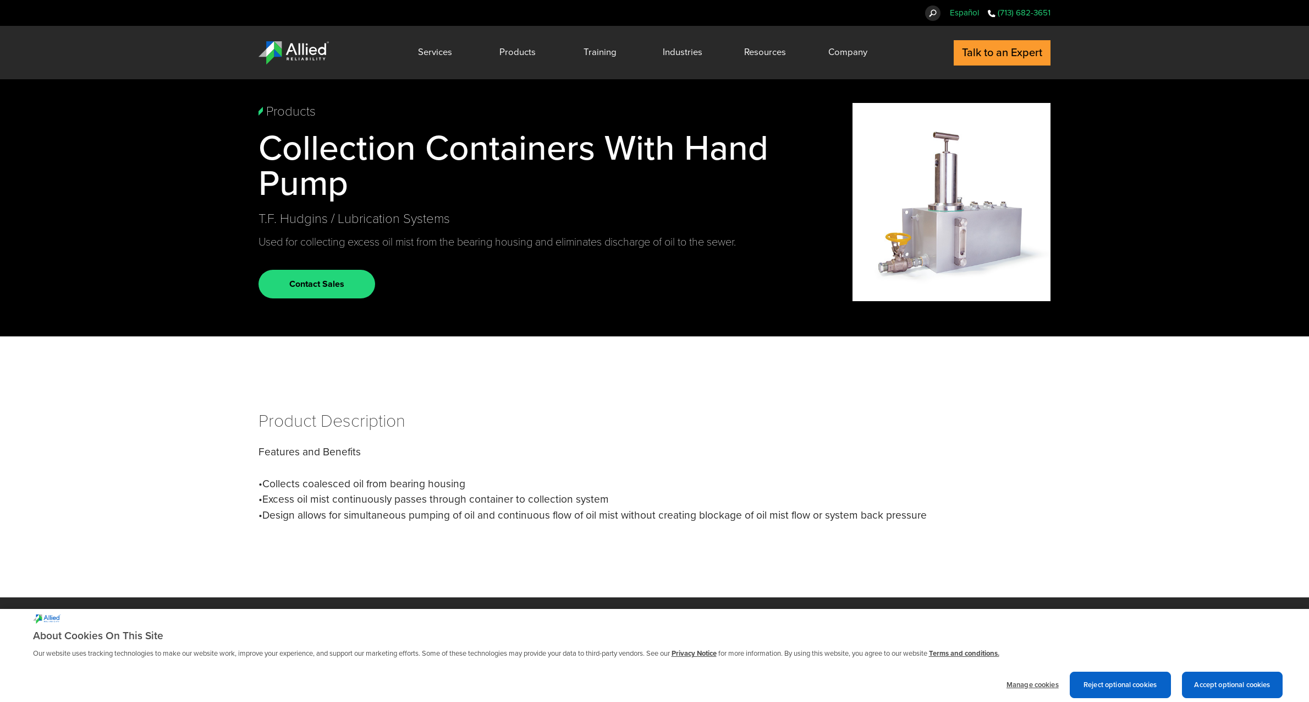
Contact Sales (316, 284)
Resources (765, 52)
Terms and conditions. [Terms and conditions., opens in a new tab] (964, 657)
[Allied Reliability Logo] (293, 52)
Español (964, 13)
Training (600, 52)
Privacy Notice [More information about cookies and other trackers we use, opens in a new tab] (694, 657)
